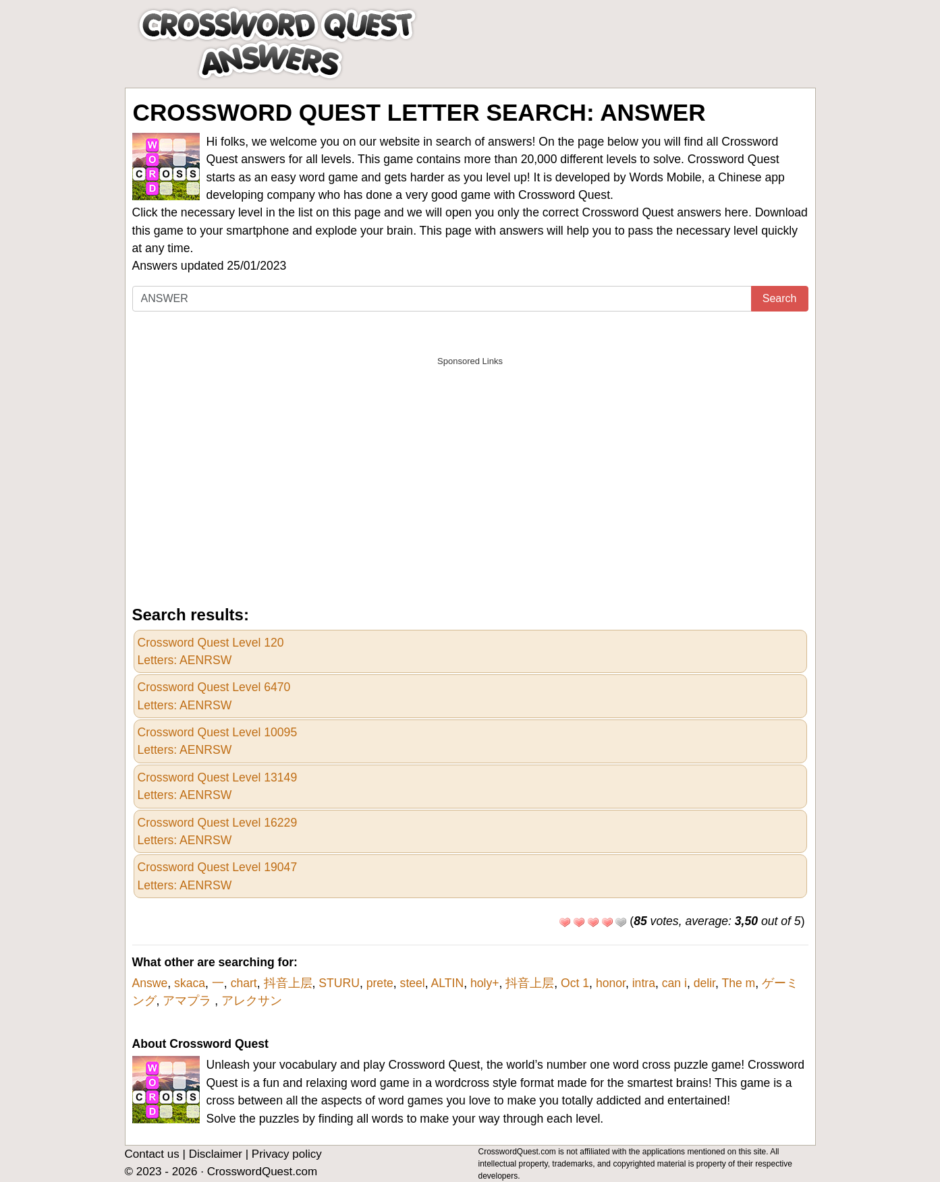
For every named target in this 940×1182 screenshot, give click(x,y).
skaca (189, 983)
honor (611, 983)
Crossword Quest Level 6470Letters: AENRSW (214, 695)
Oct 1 (575, 983)
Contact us (152, 1154)
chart (244, 983)
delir (704, 983)
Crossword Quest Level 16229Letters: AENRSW (218, 831)
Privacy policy (287, 1154)
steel (412, 983)
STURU (339, 983)
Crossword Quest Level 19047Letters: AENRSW (218, 875)
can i (674, 983)
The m (738, 983)
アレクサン (251, 1000)
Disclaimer (215, 1154)
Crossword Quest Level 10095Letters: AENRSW (218, 741)
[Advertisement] (470, 468)
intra (643, 983)
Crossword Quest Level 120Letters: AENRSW (211, 651)
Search (780, 298)
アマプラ (189, 1000)
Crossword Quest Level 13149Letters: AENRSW (218, 786)
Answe (150, 983)
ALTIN (447, 983)
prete (379, 983)
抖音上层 (288, 983)
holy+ (484, 983)
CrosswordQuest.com (262, 1171)
